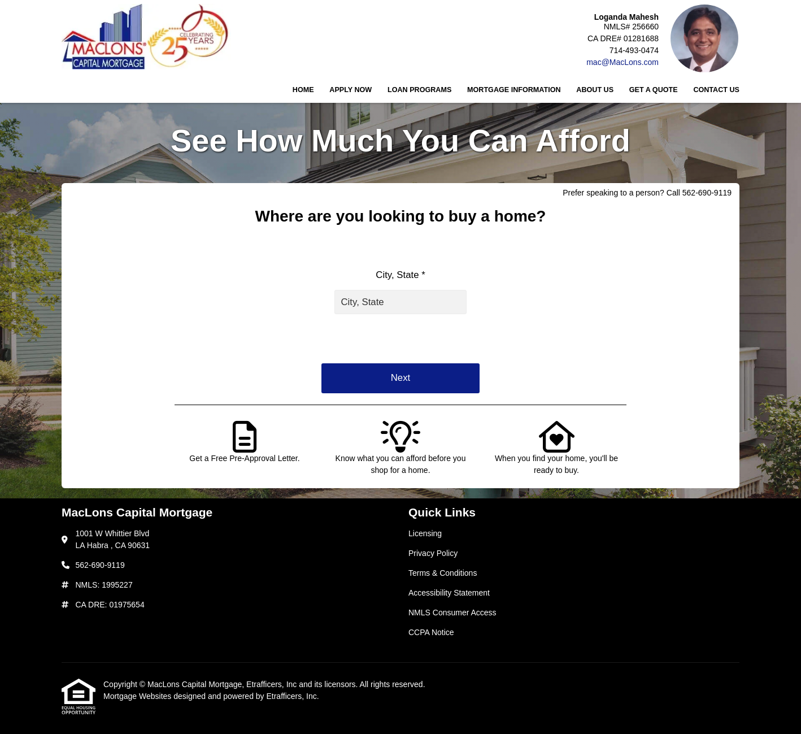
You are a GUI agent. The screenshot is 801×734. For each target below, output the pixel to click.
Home (303, 90)
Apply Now (350, 90)
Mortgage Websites (138, 696)
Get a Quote (653, 90)
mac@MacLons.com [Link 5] (622, 62)
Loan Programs (419, 90)
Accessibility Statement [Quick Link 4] (449, 592)
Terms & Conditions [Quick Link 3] (442, 572)
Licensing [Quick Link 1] (425, 533)
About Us (594, 90)
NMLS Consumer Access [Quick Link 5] (452, 612)
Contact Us (716, 90)
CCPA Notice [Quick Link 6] (431, 632)
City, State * (400, 275)
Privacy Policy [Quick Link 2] (433, 553)
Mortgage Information (514, 90)
